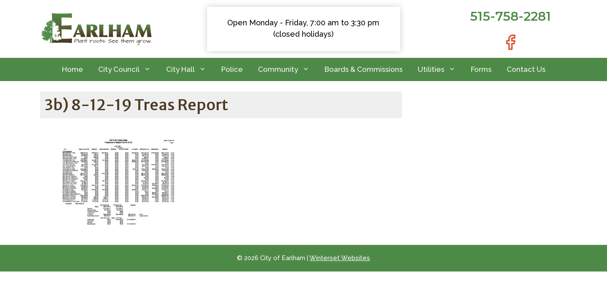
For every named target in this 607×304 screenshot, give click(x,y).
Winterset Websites (339, 258)
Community (287, 69)
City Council (128, 69)
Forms (481, 69)
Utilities (440, 69)
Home (72, 69)
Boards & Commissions (364, 69)
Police (232, 69)
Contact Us (526, 69)
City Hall (190, 69)
